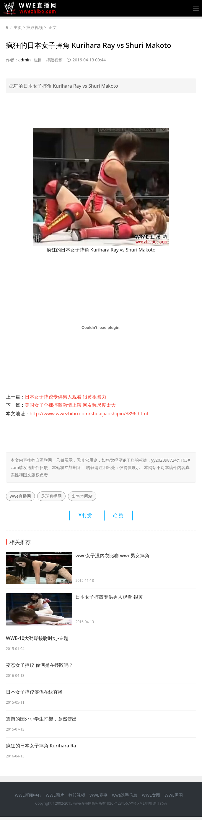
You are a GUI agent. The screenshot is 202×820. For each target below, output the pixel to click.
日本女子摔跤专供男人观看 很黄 (109, 597)
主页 (18, 27)
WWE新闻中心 (28, 798)
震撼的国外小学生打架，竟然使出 (41, 721)
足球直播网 (51, 496)
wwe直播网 (20, 496)
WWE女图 (151, 798)
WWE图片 (55, 798)
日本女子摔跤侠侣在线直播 (34, 693)
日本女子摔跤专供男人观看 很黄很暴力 (65, 396)
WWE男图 (173, 798)
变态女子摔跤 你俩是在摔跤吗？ (39, 666)
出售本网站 (82, 496)
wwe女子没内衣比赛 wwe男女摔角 (112, 556)
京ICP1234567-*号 (121, 806)
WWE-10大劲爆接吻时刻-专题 (37, 639)
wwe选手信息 (124, 798)
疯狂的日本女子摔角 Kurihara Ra (41, 748)
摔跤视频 (34, 27)
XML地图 (144, 806)
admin (24, 60)
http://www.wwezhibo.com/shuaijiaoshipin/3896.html (89, 413)
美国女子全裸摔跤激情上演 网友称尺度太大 (70, 405)
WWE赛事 (98, 798)
